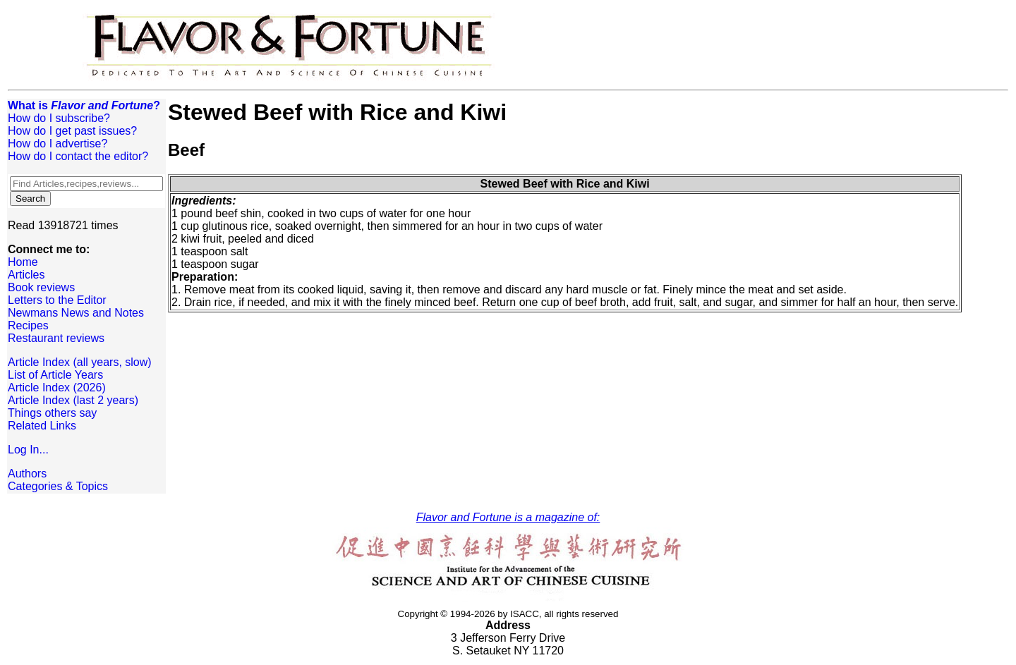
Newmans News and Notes (76, 313)
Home (23, 262)
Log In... (28, 450)
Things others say (52, 413)
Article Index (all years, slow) (80, 362)
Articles (26, 275)
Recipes (28, 325)
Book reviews (41, 287)
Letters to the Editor (57, 300)
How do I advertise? (57, 144)
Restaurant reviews (56, 338)
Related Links (42, 426)
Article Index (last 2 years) (73, 400)
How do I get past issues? (72, 131)
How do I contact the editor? (78, 156)
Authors (27, 474)
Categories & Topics (58, 486)
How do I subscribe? (59, 118)
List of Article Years (55, 375)
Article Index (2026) (57, 387)
